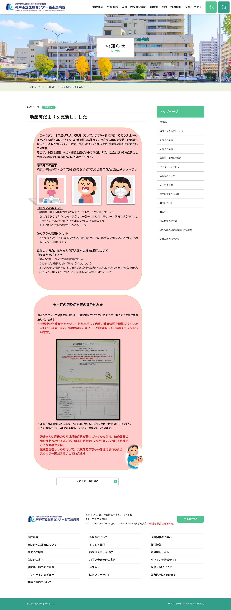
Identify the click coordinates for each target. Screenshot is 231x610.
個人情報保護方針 (168, 221)
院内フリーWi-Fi (99, 574)
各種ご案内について (169, 239)
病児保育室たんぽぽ (169, 194)
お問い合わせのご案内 (102, 559)
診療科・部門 (158, 7)
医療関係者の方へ (161, 537)
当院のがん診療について (172, 131)
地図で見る (190, 519)
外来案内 (112, 7)
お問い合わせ (166, 203)
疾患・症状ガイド (161, 567)
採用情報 (176, 7)
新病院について (167, 176)
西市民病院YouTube (163, 574)
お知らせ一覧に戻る (87, 481)
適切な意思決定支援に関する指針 (176, 230)
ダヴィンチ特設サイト (164, 559)
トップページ (33, 87)
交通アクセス (193, 7)
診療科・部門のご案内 (171, 158)
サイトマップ (50, 604)
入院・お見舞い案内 (133, 7)
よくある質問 (166, 185)
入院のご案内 (166, 149)
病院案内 (97, 7)
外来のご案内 (166, 140)
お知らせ (50, 87)
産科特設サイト (160, 552)
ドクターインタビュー (171, 167)
